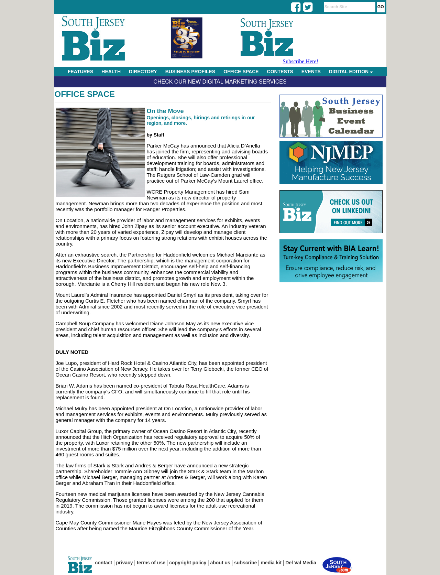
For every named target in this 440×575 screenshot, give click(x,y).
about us (220, 562)
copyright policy (187, 562)
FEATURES (80, 71)
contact (103, 562)
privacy (124, 562)
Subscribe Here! (300, 61)
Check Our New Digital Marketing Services (219, 82)
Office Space (85, 94)
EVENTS (311, 71)
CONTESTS (280, 71)
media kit (271, 562)
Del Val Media (300, 562)
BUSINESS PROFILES (190, 71)
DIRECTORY (143, 71)
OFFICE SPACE (240, 71)
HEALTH (111, 71)
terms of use (151, 562)
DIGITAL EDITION (351, 71)
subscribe (245, 562)
